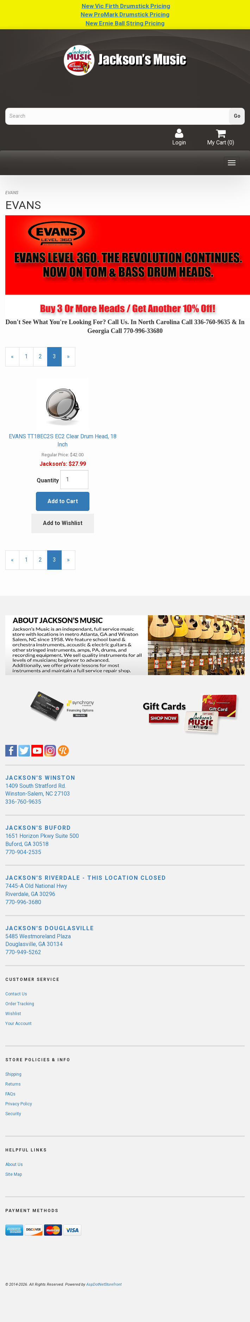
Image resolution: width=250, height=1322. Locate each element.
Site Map (13, 1174)
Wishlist (13, 1013)
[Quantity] (74, 479)
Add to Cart (63, 501)
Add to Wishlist (62, 523)
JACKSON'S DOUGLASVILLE (49, 928)
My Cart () (220, 137)
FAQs (10, 1094)
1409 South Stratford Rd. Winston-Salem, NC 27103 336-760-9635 (37, 794)
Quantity (48, 480)
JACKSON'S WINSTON (40, 777)
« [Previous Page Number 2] (15, 359)
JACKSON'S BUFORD (38, 827)
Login (179, 137)
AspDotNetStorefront (103, 1284)
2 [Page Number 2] (43, 356)
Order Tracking (19, 1003)
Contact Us (16, 994)
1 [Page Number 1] (29, 356)
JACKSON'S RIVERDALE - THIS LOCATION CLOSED (85, 878)
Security (13, 1113)
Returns (13, 1084)
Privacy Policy (18, 1103)
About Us (14, 1164)
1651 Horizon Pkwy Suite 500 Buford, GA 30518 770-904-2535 (42, 844)
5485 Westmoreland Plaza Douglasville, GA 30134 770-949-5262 (38, 944)
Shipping (13, 1074)
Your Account (18, 1023)
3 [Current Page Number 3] (57, 359)
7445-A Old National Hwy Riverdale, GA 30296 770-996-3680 (36, 894)
